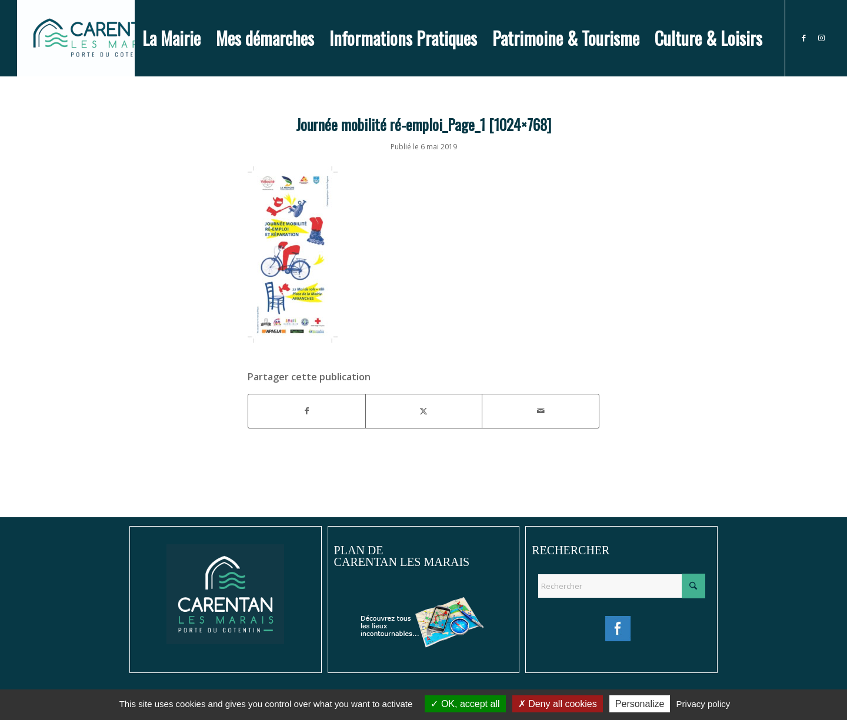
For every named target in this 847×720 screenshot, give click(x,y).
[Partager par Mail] (540, 410)
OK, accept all (465, 704)
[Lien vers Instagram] (821, 37)
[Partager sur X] (424, 410)
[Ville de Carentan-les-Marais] (99, 38)
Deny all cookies (557, 704)
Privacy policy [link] (703, 704)
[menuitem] (171, 38)
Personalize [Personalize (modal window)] (640, 704)
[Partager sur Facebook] (306, 410)
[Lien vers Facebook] (803, 37)
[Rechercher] (621, 586)
